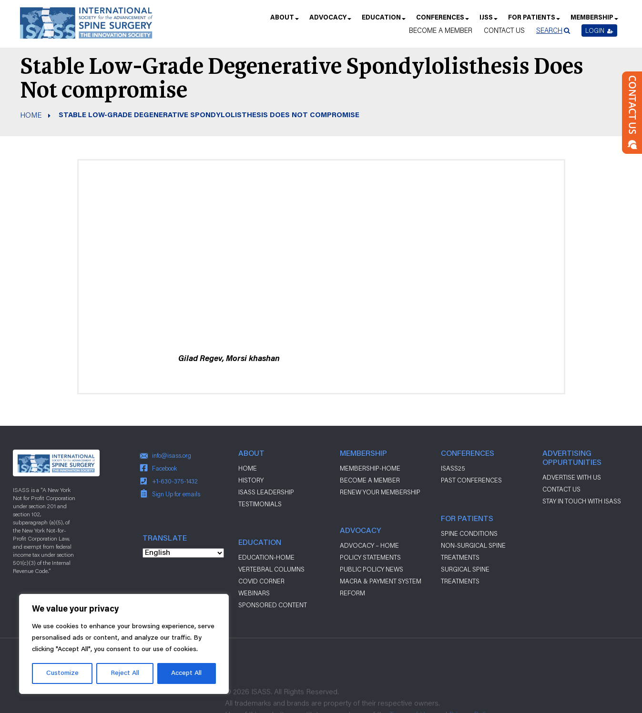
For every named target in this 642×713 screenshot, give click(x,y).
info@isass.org (171, 455)
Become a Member (440, 30)
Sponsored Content (272, 605)
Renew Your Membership (380, 492)
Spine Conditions (469, 533)
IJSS (488, 21)
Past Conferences (471, 480)
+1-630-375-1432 (175, 481)
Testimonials (260, 504)
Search (549, 30)
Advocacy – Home (369, 545)
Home (30, 115)
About (284, 21)
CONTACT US (561, 489)
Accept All (186, 673)
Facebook (164, 468)
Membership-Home (370, 468)
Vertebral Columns (271, 569)
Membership (594, 21)
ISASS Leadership (266, 492)
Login (599, 30)
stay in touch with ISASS (581, 501)
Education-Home (266, 557)
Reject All (125, 673)
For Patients (533, 21)
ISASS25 (453, 468)
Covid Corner (261, 581)
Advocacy (329, 21)
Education (383, 21)
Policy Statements (370, 557)
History (251, 480)
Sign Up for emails (176, 494)
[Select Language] (183, 553)
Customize (62, 673)
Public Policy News (371, 569)
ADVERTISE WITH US (571, 477)
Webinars (254, 593)
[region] (124, 644)
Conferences (442, 21)
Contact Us (504, 30)
